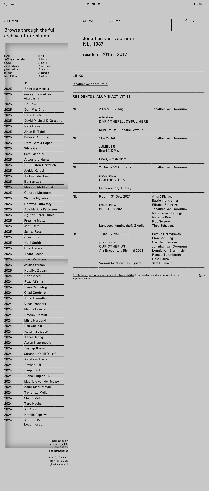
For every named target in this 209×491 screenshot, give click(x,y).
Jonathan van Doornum (169, 109)
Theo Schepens (163, 225)
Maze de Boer (162, 217)
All (202, 275)
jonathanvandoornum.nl (90, 84)
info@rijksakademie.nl (62, 460)
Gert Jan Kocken (164, 242)
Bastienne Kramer (165, 200)
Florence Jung (162, 238)
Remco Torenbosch (166, 254)
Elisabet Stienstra (165, 205)
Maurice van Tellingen (168, 213)
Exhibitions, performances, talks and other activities (103, 275)
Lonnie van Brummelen (169, 250)
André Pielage (162, 196)
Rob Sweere (161, 221)
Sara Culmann (162, 263)
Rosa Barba (160, 259)
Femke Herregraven (166, 234)
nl (202, 4)
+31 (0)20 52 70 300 (61, 457)
